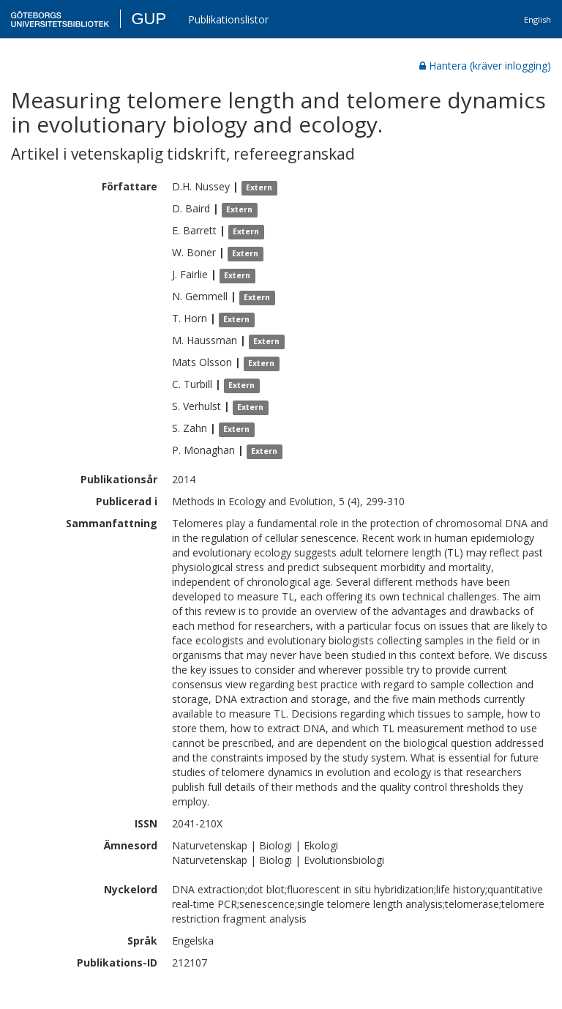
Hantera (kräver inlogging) (485, 65)
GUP (148, 19)
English (537, 19)
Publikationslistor (228, 19)
